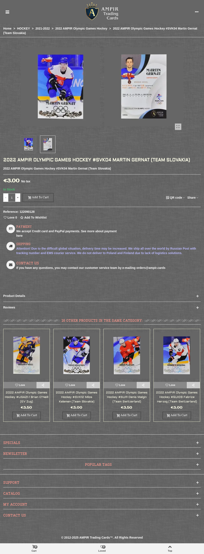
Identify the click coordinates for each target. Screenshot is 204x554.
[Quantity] (11, 197)
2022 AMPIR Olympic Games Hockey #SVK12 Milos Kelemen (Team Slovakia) (76, 397)
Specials (11, 443)
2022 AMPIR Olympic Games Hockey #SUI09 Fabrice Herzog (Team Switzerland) (177, 397)
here (19, 235)
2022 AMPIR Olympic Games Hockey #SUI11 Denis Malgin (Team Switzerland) (126, 397)
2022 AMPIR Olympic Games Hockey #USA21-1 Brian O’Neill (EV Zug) (26, 397)
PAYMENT (24, 227)
